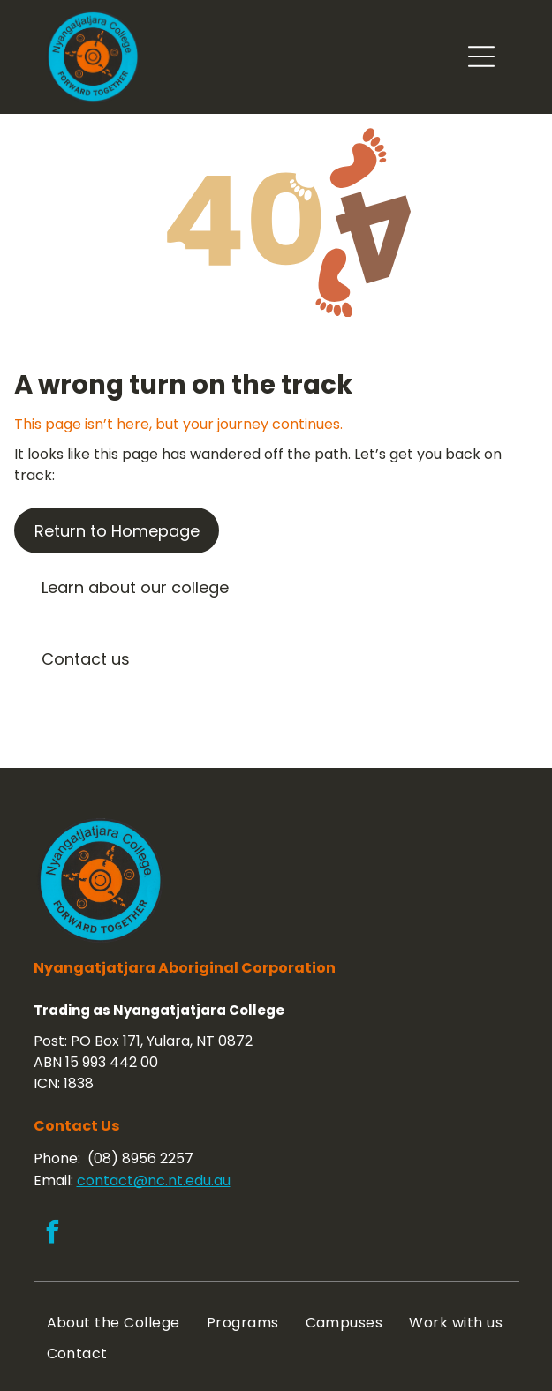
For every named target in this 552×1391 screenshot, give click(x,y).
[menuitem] (113, 1322)
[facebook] (53, 1234)
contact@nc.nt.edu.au (154, 1180)
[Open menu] (481, 56)
